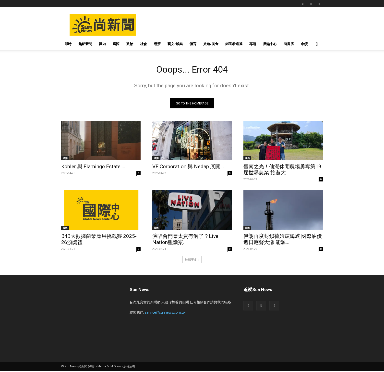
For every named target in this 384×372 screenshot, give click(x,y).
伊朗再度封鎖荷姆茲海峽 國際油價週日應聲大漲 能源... (282, 240)
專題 (252, 43)
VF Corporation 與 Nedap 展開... (188, 168)
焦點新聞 (85, 43)
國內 (102, 43)
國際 (116, 43)
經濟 (157, 43)
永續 (304, 43)
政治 (129, 43)
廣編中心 (270, 43)
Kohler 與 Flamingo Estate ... (93, 168)
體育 (193, 43)
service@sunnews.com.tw (165, 313)
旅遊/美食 (210, 43)
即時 (68, 43)
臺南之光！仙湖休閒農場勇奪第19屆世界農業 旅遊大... (282, 171)
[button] (317, 44)
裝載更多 (192, 261)
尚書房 (289, 43)
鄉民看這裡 (233, 43)
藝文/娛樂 (175, 43)
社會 (143, 43)
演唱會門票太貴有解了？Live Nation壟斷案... (185, 240)
